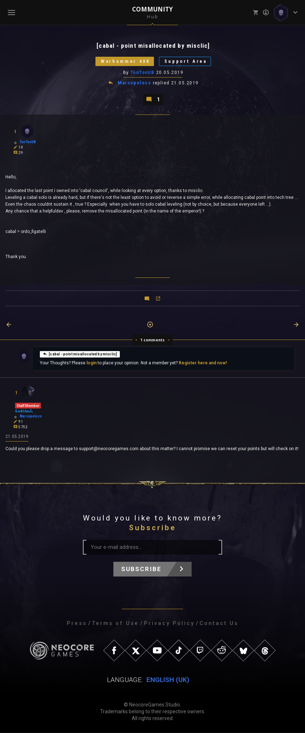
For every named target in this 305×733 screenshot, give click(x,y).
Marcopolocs (134, 83)
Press (77, 623)
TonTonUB (143, 72)
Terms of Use (115, 623)
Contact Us (219, 623)
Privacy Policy (169, 623)
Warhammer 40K (124, 61)
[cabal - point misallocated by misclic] (80, 354)
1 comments (152, 340)
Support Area (186, 61)
